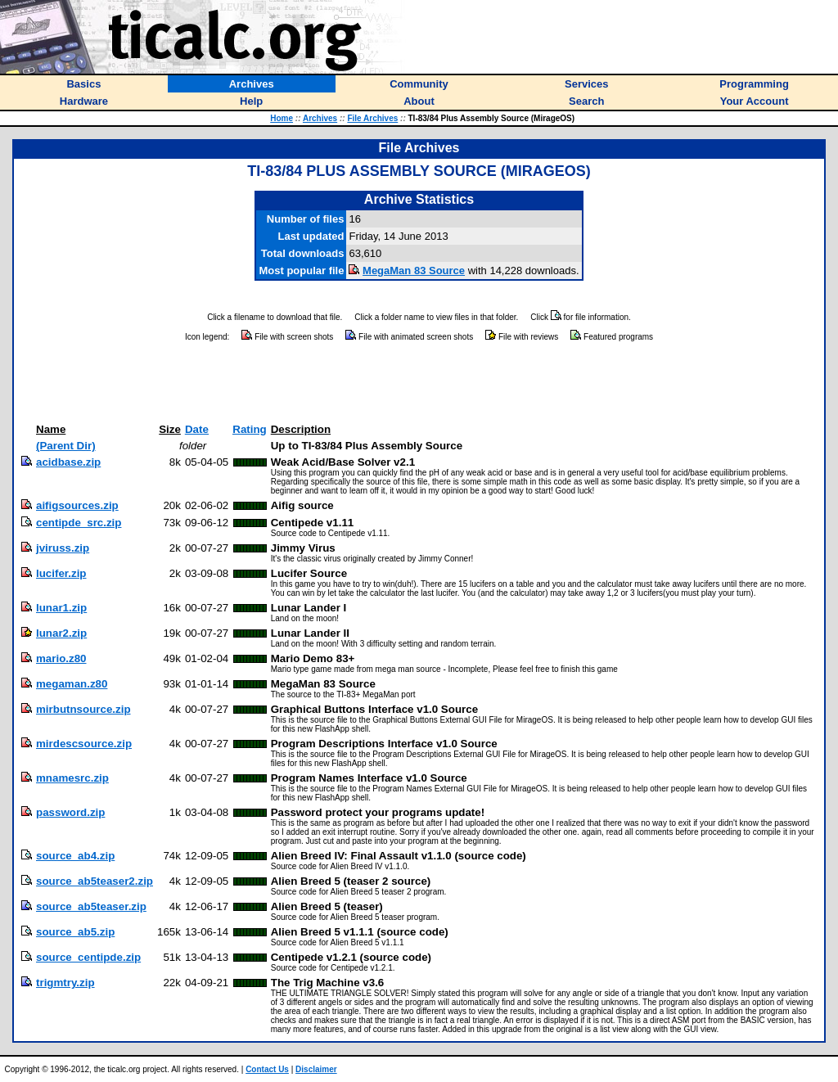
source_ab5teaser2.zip (94, 881)
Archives (320, 118)
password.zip (70, 812)
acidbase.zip (68, 462)
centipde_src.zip (78, 522)
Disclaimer (316, 1069)
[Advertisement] (419, 383)
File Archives (372, 118)
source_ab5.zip (75, 932)
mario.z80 (61, 658)
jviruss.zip (62, 548)
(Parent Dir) (66, 446)
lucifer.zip (61, 573)
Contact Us (267, 1069)
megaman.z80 (71, 684)
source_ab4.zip (75, 856)
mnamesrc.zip (72, 778)
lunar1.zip (61, 608)
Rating (249, 429)
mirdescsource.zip (84, 743)
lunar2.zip (61, 633)
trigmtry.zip (65, 982)
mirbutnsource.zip (83, 709)
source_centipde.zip (88, 957)
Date (197, 429)
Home (281, 118)
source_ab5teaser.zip (91, 906)
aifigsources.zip (77, 505)
